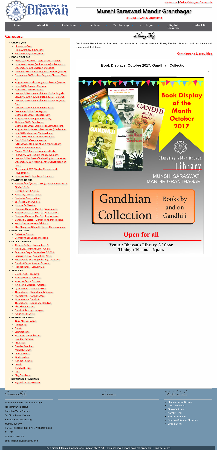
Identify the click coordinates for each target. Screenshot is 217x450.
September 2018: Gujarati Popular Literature (39, 126)
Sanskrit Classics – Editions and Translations (39, 219)
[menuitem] (18, 26)
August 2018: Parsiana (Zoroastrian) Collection (40, 129)
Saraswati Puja (23, 368)
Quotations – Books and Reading (33, 303)
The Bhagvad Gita (24, 306)
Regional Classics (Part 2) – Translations (36, 212)
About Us (43, 25)
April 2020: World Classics (29, 89)
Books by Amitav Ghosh (28, 194)
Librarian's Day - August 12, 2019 (33, 256)
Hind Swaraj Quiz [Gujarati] (29, 53)
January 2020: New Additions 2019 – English (39, 93)
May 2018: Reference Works (30, 140)
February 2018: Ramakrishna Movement (36, 154)
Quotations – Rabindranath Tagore (34, 292)
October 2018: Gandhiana (29, 122)
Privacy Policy (162, 448)
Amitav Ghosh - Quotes (28, 277)
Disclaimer (52, 448)
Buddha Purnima (24, 339)
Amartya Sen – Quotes (27, 281)
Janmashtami (22, 331)
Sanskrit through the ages (29, 310)
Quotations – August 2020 (29, 295)
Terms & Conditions (72, 448)
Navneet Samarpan (177, 416)
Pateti (18, 328)
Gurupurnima (22, 353)
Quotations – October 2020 (30, 288)
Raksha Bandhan (24, 346)
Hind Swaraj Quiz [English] (29, 50)
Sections (94, 25)
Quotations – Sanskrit (27, 299)
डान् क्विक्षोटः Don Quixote (27, 201)
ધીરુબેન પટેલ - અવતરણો (27, 274)
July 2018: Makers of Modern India (33, 133)
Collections (69, 25)
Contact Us (206, 2)
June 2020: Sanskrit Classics (30, 86)
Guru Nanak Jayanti (25, 321)
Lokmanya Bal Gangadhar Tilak (31, 237)
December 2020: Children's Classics (34, 68)
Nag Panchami (22, 375)
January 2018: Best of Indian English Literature (40, 158)
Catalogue (146, 25)
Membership (121, 25)
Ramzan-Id (20, 324)
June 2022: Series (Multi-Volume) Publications (40, 64)
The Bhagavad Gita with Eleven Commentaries (40, 227)
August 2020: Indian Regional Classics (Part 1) (40, 82)
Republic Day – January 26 (29, 266)
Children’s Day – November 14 (31, 245)
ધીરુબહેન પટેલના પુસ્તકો (27, 191)
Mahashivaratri (23, 350)
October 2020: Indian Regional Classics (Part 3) (40, 71)
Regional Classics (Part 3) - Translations (36, 209)
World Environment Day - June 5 (32, 248)
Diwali (18, 364)
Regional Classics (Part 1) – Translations (36, 216)
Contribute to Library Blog (194, 53)
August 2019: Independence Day (33, 118)
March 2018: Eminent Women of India (35, 151)
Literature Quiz (23, 46)
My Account (171, 2)
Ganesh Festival (23, 360)
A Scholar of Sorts (25, 313)
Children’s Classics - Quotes (30, 284)
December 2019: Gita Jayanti (30, 111)
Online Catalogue (188, 2)
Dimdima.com (175, 423)
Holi (17, 371)
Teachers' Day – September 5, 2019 (34, 252)
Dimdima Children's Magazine (183, 420)
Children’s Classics (25, 205)
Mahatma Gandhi (24, 234)
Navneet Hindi (175, 412)
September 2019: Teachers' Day (32, 115)
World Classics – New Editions (31, 223)
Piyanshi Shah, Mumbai (27, 382)
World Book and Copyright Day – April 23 (37, 259)
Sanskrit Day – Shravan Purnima (32, 263)
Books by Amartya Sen (27, 198)
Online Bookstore (176, 405)
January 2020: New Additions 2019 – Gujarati (39, 97)
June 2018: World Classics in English (34, 136)
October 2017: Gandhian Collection (34, 176)
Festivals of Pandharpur (27, 335)
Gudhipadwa (22, 357)
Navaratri (20, 342)
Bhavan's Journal (176, 409)
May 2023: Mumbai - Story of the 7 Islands (37, 60)
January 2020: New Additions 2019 (34, 107)
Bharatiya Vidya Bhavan (180, 402)
